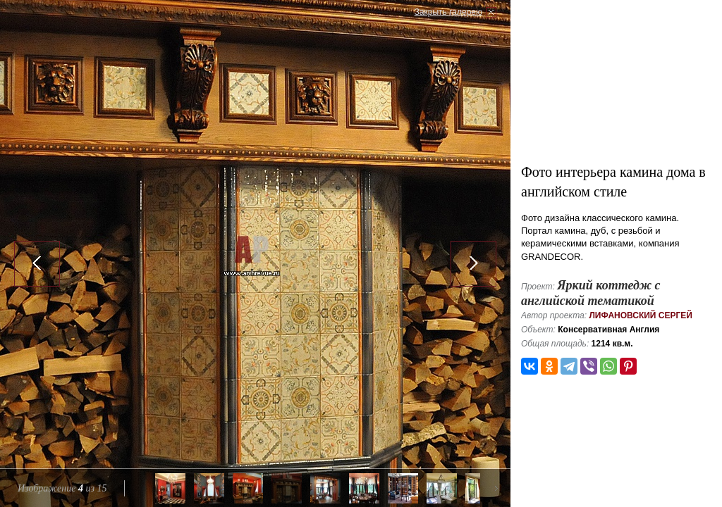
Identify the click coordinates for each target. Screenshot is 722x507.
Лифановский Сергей (640, 315)
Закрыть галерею (448, 12)
